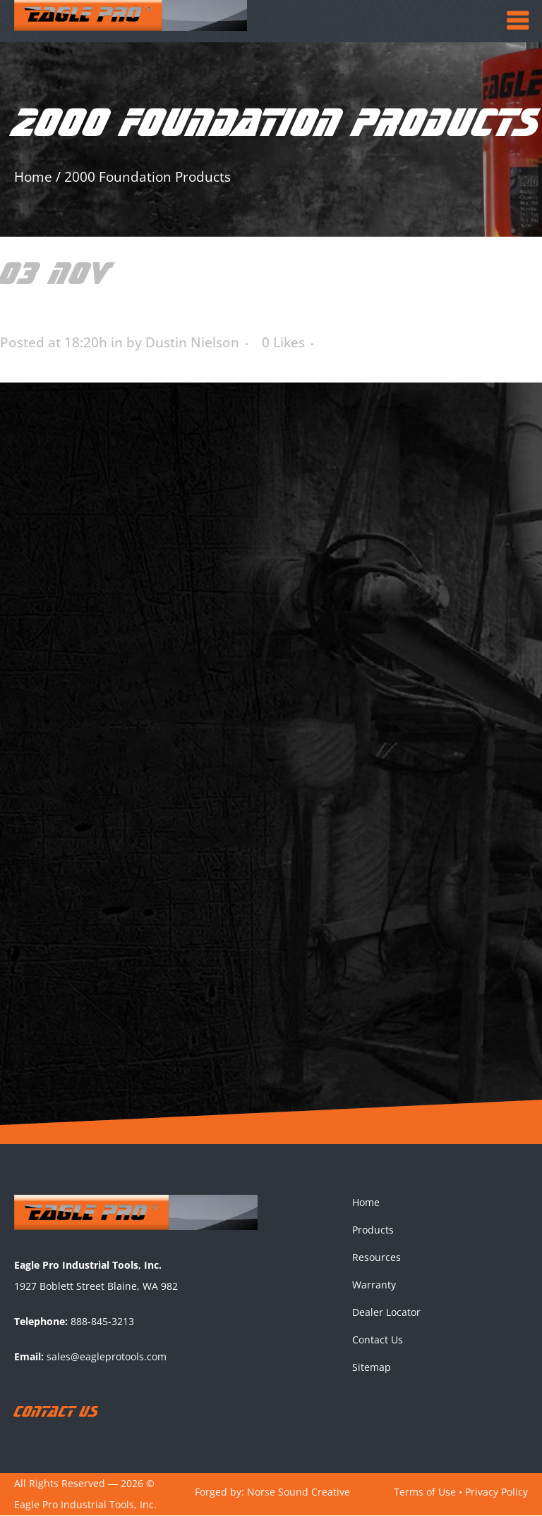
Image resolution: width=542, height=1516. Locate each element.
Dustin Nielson (192, 342)
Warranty (374, 1285)
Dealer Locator (386, 1312)
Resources (376, 1258)
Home (33, 177)
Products (373, 1230)
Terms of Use (425, 1492)
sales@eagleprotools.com (107, 1357)
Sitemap (371, 1367)
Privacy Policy (496, 1492)
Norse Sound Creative (298, 1492)
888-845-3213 (102, 1322)
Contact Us (377, 1340)
